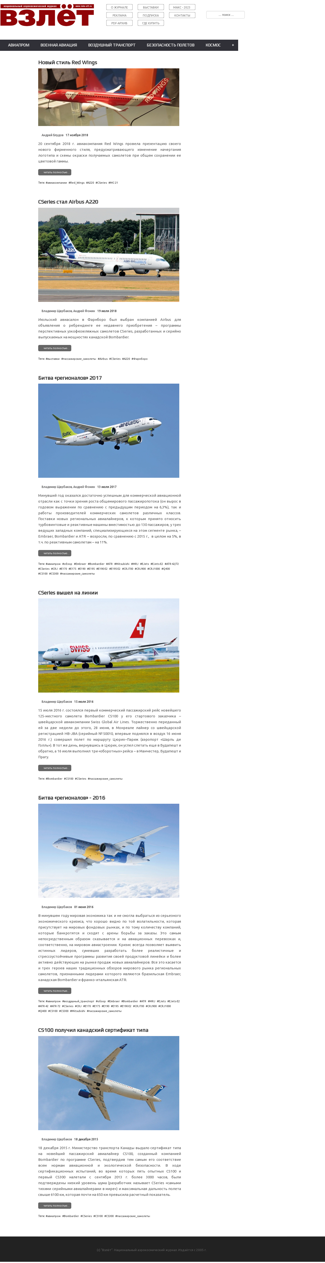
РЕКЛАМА (119, 15)
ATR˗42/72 (172, 563)
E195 (92, 568)
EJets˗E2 (157, 563)
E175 (73, 568)
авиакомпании (57, 182)
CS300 (54, 573)
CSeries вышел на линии (68, 592)
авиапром (54, 563)
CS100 (43, 573)
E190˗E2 (103, 568)
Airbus (103, 358)
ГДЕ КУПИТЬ (150, 23)
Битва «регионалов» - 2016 (71, 797)
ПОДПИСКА (151, 15)
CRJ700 (128, 568)
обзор (68, 563)
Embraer (81, 563)
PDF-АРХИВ (119, 23)
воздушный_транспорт (79, 1001)
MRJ (135, 563)
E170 (64, 568)
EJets (145, 563)
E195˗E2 (115, 568)
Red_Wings (77, 182)
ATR (110, 563)
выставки (53, 358)
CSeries (102, 182)
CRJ (55, 568)
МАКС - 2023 (181, 7)
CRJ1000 (154, 568)
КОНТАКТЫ (182, 15)
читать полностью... (57, 172)
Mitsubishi (122, 563)
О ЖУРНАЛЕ (119, 7)
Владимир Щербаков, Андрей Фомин (68, 311)
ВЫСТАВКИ (151, 7)
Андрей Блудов (52, 135)
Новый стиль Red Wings (67, 62)
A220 (91, 182)
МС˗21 (114, 182)
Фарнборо (140, 358)
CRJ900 (141, 568)
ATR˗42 (44, 1006)
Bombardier (97, 563)
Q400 (166, 568)
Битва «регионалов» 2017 (70, 378)
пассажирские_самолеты (79, 358)
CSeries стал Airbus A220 (68, 201)
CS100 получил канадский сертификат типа (93, 1030)
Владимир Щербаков (57, 701)
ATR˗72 (56, 1006)
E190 (82, 568)
